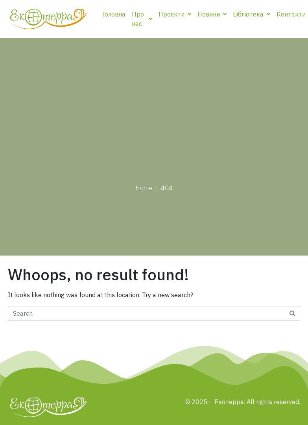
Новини (212, 14)
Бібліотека (251, 14)
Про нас (142, 19)
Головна (113, 14)
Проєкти (175, 14)
